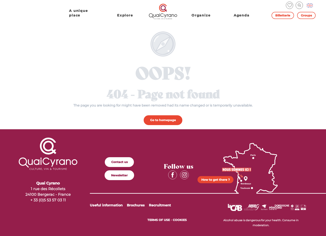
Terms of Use (158, 220)
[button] (299, 5)
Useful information (106, 205)
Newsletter (119, 175)
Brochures (136, 205)
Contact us (119, 162)
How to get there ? (215, 180)
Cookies (180, 220)
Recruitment (160, 205)
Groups (306, 15)
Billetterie (282, 15)
